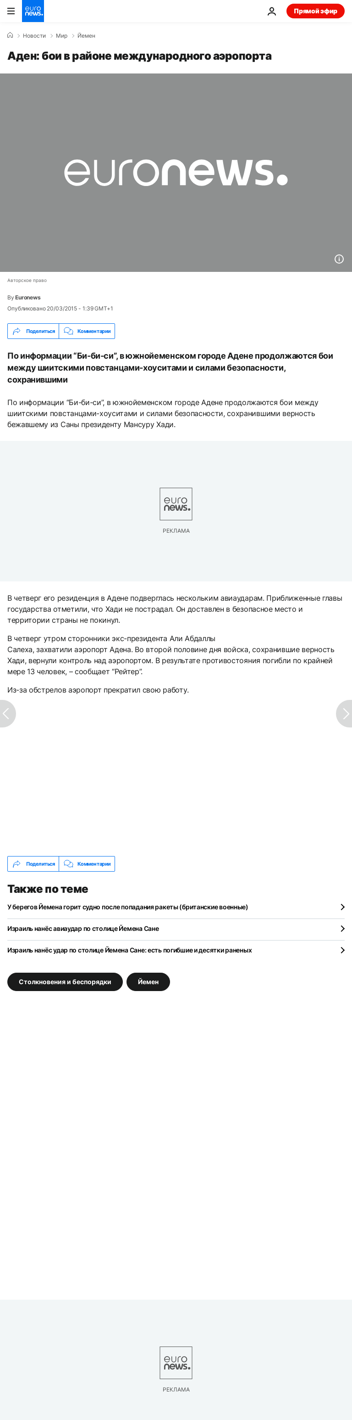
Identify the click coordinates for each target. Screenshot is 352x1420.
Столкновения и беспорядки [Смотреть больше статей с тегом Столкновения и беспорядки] (65, 982)
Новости (34, 36)
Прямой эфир (315, 11)
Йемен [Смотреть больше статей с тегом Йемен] (148, 982)
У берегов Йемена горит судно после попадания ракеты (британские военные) (127, 907)
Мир (61, 36)
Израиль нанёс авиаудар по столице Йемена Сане (83, 928)
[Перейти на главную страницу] (33, 11)
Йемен (86, 36)
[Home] (10, 35)
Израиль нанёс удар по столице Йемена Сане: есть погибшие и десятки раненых (129, 950)
